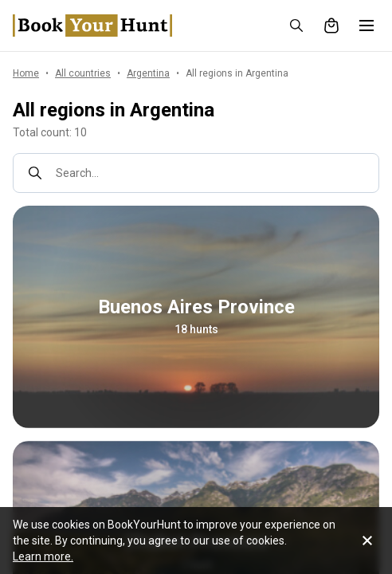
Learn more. (43, 556)
